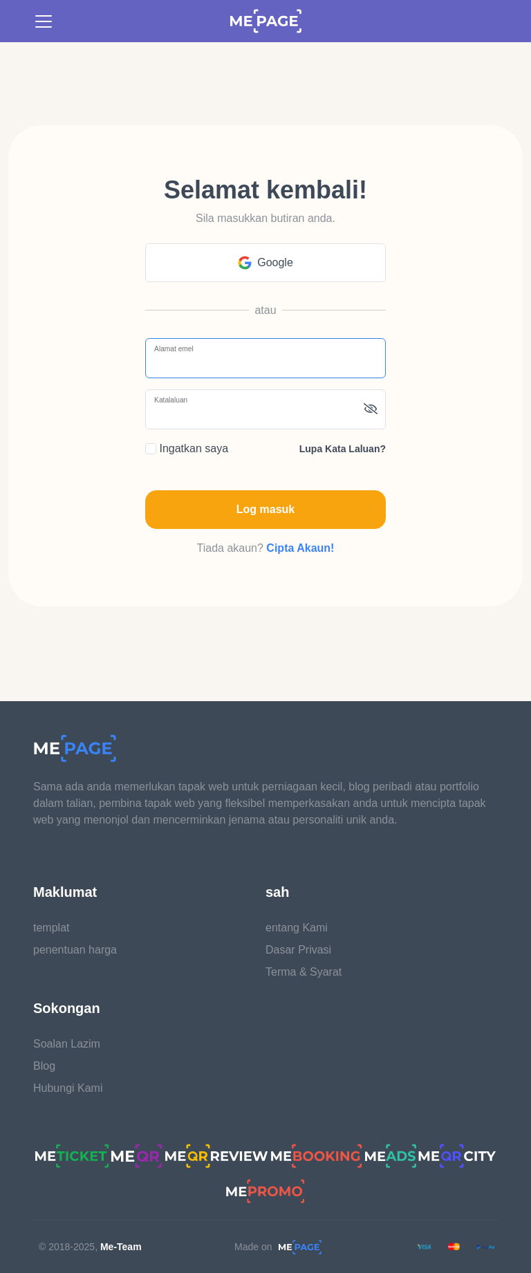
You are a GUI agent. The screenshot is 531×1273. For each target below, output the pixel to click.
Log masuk (265, 509)
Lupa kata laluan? (342, 448)
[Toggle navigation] (43, 21)
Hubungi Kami (68, 1088)
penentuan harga (75, 950)
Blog (44, 1066)
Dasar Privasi (298, 950)
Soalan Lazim (66, 1044)
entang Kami (297, 927)
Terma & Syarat (304, 972)
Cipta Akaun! (300, 548)
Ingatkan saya (186, 448)
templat (51, 927)
